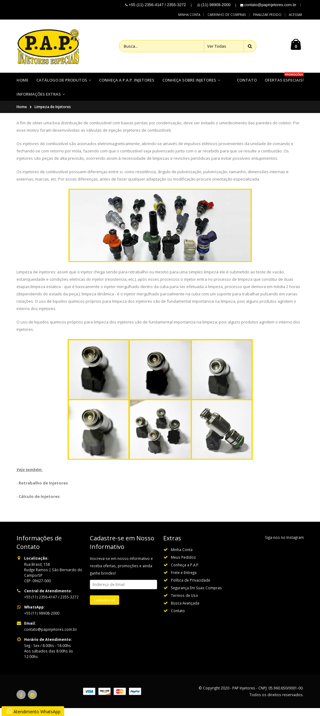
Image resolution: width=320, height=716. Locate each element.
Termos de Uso (184, 603)
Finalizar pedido (267, 15)
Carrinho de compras (227, 15)
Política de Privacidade (190, 588)
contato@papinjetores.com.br (50, 637)
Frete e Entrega (184, 580)
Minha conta (189, 15)
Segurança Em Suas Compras (196, 595)
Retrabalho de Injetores (43, 491)
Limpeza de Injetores (53, 114)
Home (22, 114)
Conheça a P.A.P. (185, 572)
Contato (178, 618)
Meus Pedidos (183, 565)
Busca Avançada (185, 610)
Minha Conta (182, 557)
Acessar (295, 15)
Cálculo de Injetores (39, 504)
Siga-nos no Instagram (284, 545)
